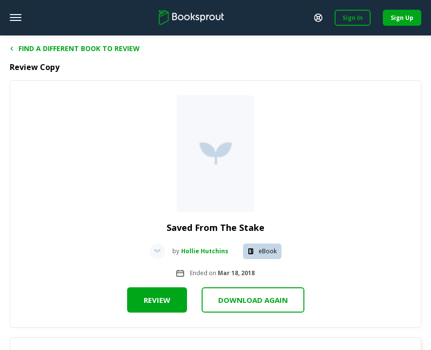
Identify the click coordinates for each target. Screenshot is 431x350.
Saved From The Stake (215, 227)
